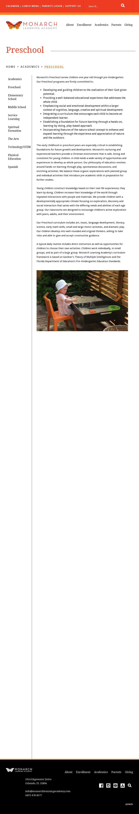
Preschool (54, 66)
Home (11, 66)
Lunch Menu (30, 6)
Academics (101, 24)
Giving (128, 24)
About (70, 24)
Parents (116, 24)
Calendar (12, 6)
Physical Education (14, 157)
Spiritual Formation (14, 128)
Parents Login (52, 6)
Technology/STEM (19, 147)
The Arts (13, 138)
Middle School (17, 107)
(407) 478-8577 (33, 795)
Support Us (73, 6)
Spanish (13, 166)
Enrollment (84, 24)
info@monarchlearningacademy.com (47, 791)
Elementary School (15, 97)
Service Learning (14, 117)
